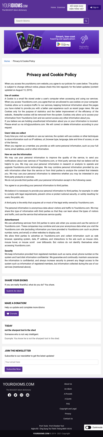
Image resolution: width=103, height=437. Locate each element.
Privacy (68, 414)
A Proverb (68, 394)
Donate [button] (11, 313)
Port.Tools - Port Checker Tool (51, 426)
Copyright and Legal (68, 409)
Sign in (94, 7)
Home (53, 7)
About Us (68, 384)
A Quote (68, 399)
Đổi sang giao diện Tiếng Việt (76, 7)
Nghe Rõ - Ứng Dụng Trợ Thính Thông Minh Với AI (51, 429)
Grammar (61, 7)
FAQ (68, 404)
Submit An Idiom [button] (14, 291)
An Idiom (68, 389)
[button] (26, 7)
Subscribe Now (13, 369)
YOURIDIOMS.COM (41, 433)
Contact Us (68, 419)
